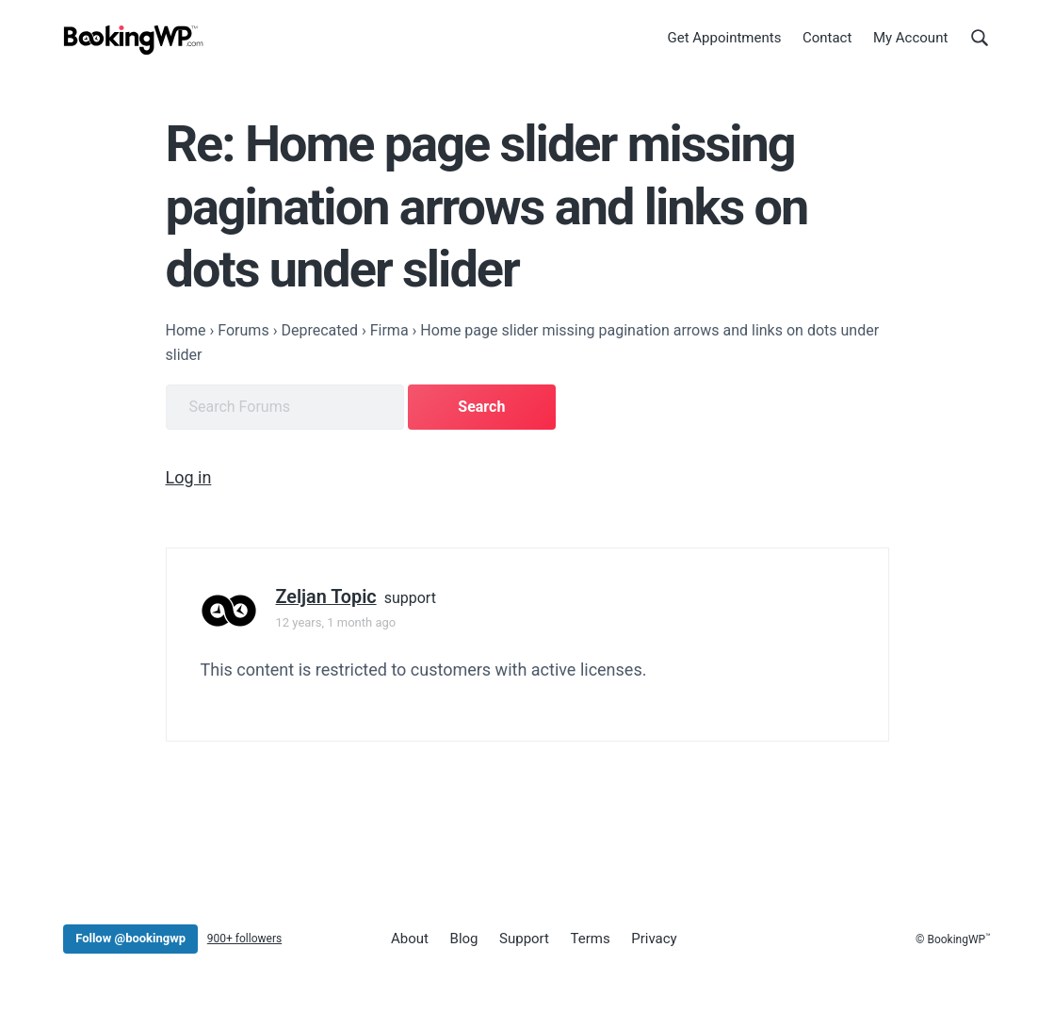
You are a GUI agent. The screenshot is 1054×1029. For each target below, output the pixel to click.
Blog (464, 938)
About (410, 938)
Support (524, 938)
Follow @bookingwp (130, 938)
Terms (590, 938)
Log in (189, 477)
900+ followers (244, 938)
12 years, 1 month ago (336, 622)
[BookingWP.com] (133, 40)
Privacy (653, 938)
